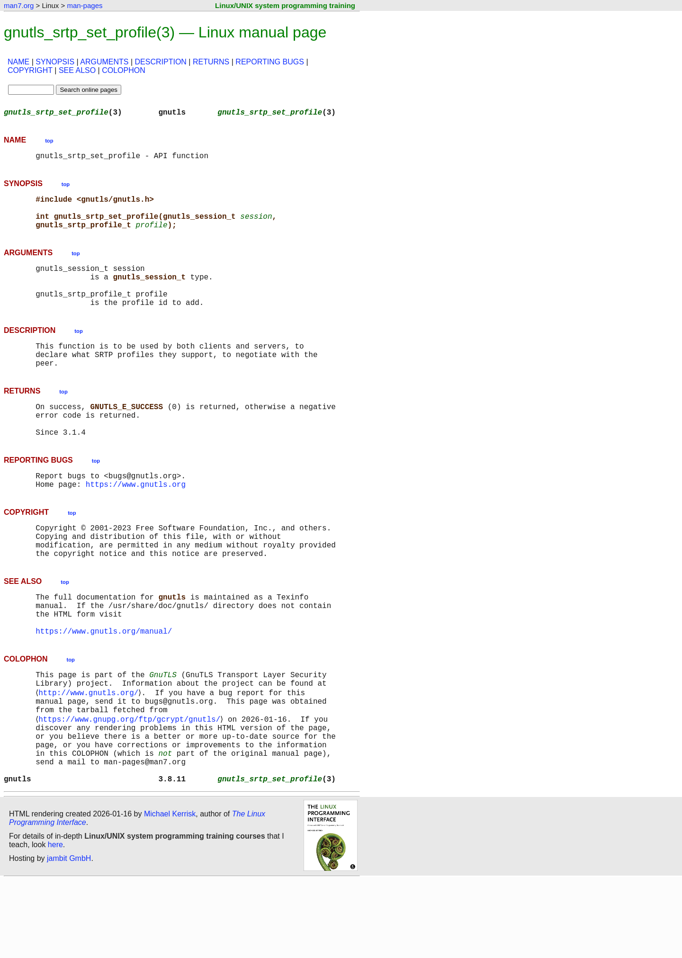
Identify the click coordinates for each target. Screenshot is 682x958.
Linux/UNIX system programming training (285, 5)
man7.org (19, 5)
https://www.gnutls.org (136, 522)
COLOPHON (123, 70)
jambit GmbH (69, 936)
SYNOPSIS (55, 62)
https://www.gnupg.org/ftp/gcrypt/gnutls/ (131, 783)
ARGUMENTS (104, 62)
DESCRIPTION (161, 62)
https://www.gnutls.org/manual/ (104, 685)
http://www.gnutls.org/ (90, 752)
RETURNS (211, 62)
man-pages (84, 5)
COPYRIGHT (30, 70)
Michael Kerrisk (170, 891)
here (55, 922)
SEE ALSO (77, 70)
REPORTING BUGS (269, 62)
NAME (18, 62)
